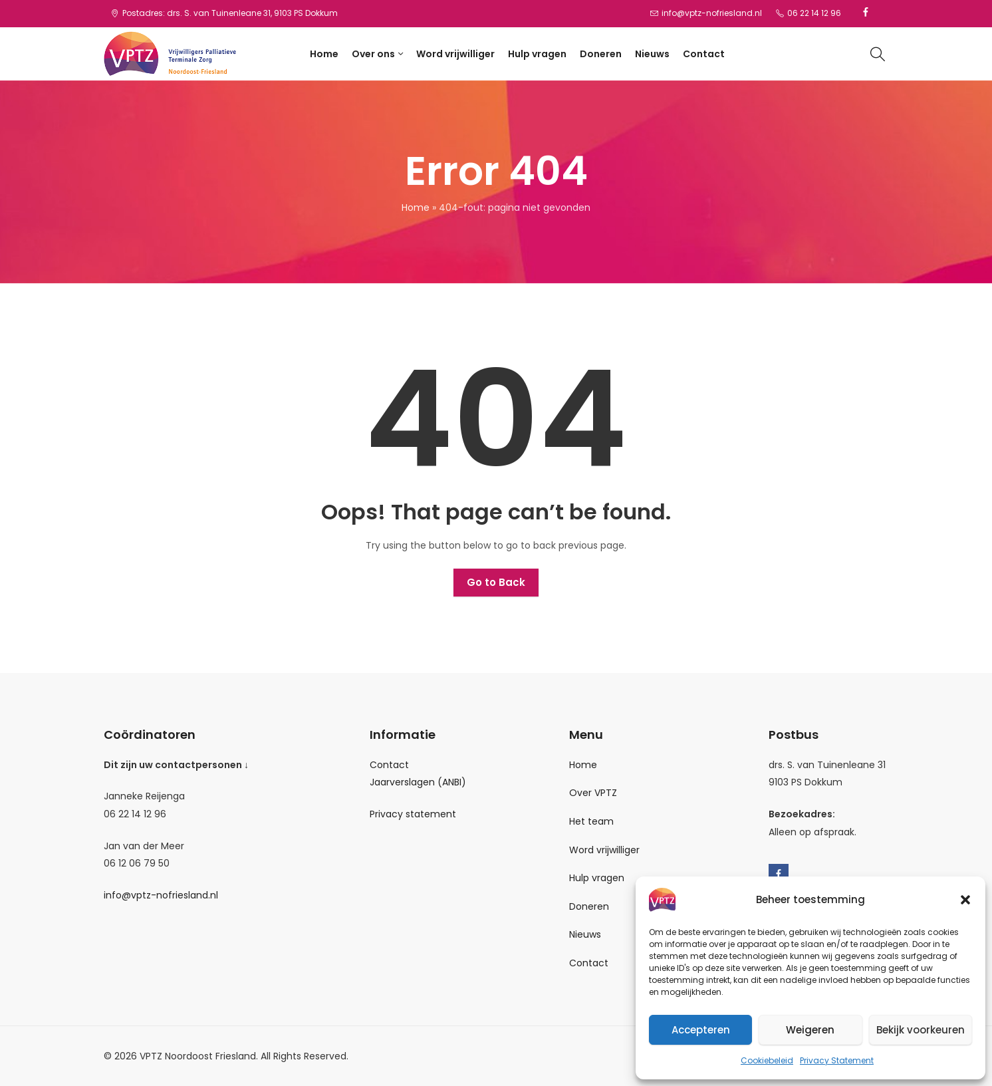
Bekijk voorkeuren (920, 1030)
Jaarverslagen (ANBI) (418, 782)
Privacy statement (413, 814)
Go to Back (496, 582)
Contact (389, 764)
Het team (591, 821)
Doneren (589, 906)
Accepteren (701, 1030)
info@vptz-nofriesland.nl (161, 895)
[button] (965, 899)
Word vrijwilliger (604, 850)
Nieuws (585, 934)
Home (416, 207)
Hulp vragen (596, 877)
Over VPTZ (593, 792)
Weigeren (810, 1030)
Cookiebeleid (767, 1060)
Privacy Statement (837, 1060)
